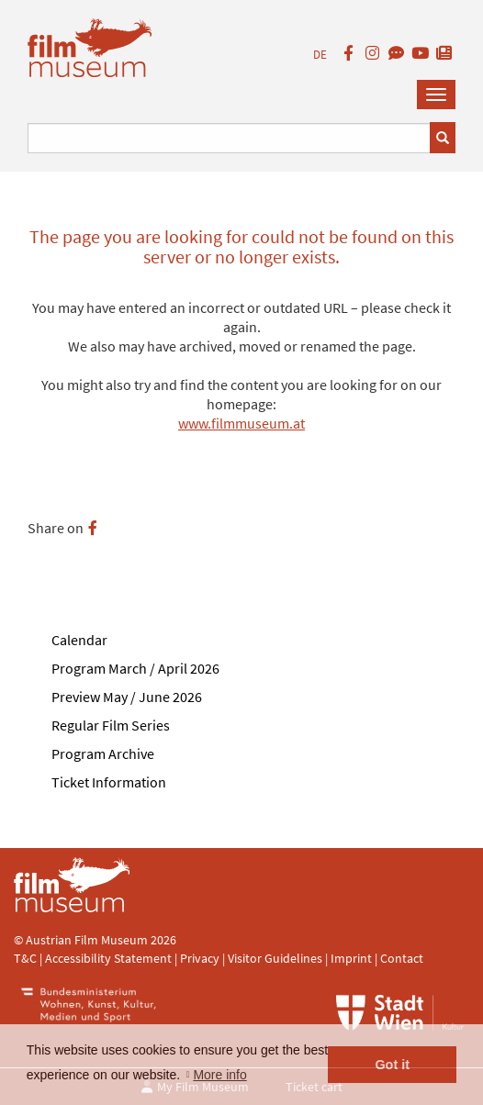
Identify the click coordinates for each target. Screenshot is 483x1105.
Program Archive (102, 753)
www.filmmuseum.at (241, 423)
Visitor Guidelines (276, 958)
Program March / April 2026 (135, 668)
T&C (25, 958)
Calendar (79, 640)
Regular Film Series (110, 725)
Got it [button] (392, 1064)
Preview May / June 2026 (126, 696)
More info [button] (219, 1074)
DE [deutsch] (320, 54)
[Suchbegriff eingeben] (229, 138)
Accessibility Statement (109, 958)
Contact (401, 958)
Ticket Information (108, 782)
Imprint (351, 958)
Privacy (199, 958)
